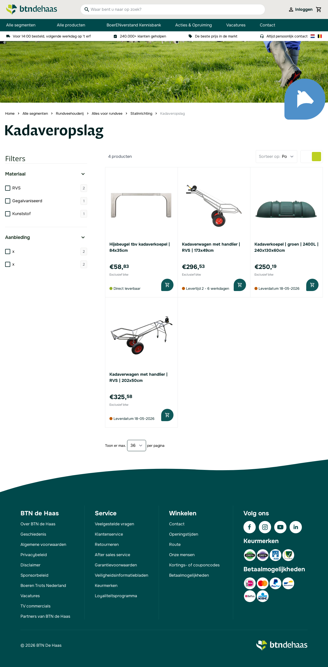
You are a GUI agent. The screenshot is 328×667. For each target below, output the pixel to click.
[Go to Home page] (31, 9)
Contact (267, 25)
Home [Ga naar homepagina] (10, 113)
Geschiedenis (33, 534)
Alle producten (74, 25)
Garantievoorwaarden (116, 565)
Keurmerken (106, 585)
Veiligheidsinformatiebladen (121, 575)
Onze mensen (181, 554)
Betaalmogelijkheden (189, 575)
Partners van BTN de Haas (45, 616)
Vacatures (235, 25)
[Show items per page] (136, 445)
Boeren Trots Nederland (43, 585)
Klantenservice (109, 534)
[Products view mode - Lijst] (307, 156)
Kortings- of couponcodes (194, 565)
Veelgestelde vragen (114, 524)
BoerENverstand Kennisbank (134, 25)
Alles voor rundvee (107, 113)
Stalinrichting (141, 113)
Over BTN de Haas (37, 524)
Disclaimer (30, 565)
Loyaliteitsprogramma (116, 595)
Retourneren (107, 544)
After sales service (112, 554)
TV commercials (35, 606)
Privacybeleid (33, 554)
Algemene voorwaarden (43, 544)
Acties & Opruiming (193, 25)
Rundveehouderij (70, 113)
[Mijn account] (300, 9)
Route (175, 544)
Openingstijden (183, 534)
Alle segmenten (24, 25)
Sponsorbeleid (34, 575)
